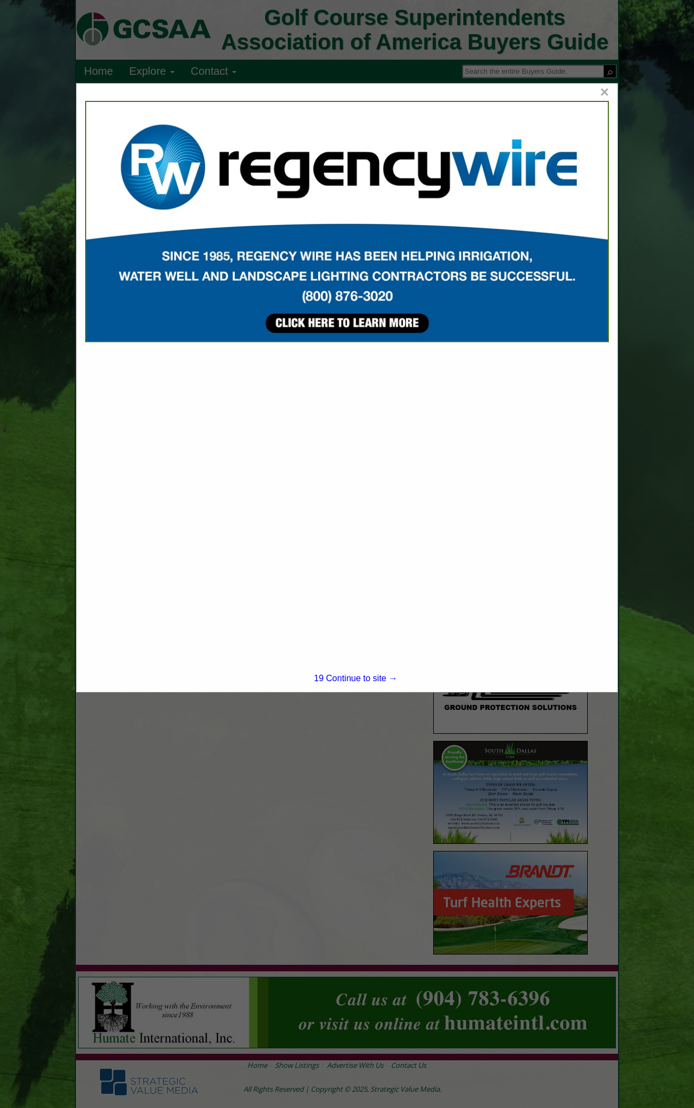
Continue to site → (355, 678)
